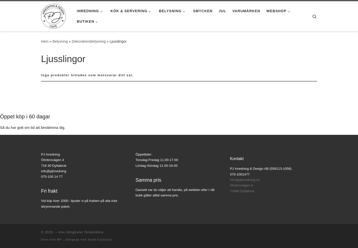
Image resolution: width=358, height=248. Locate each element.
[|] (53, 15)
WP (59, 239)
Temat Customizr (100, 239)
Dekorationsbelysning (89, 41)
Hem (44, 41)
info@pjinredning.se (245, 180)
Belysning (60, 41)
